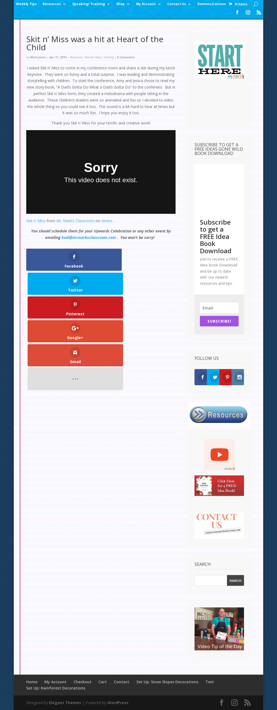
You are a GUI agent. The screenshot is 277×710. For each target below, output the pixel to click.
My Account (146, 4)
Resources (52, 4)
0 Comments (126, 57)
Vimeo (106, 220)
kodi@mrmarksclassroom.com (89, 237)
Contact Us (176, 4)
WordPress (117, 702)
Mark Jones (38, 57)
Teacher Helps (93, 57)
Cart (102, 681)
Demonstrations (211, 4)
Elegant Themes (65, 702)
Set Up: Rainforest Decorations (55, 688)
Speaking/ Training (88, 4)
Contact (121, 681)
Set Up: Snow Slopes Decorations (167, 681)
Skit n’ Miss (35, 220)
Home (31, 681)
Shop (120, 4)
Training (108, 57)
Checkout (82, 681)
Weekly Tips (26, 4)
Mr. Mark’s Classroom (75, 220)
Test (209, 681)
